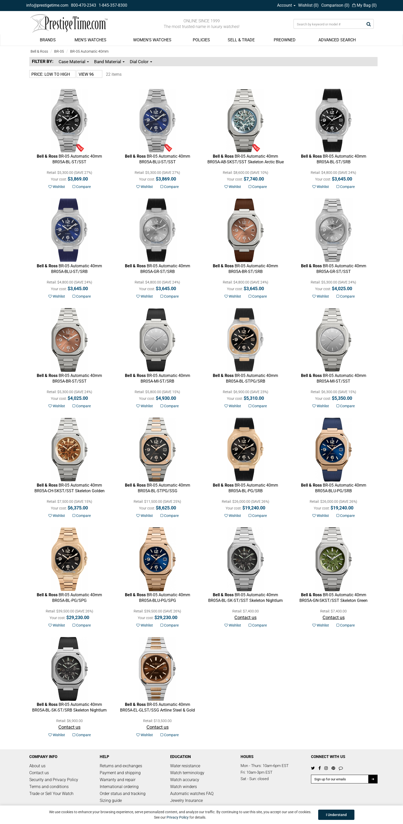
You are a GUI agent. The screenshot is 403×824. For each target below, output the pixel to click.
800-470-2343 (83, 5)
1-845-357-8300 (113, 5)
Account (286, 5)
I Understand (336, 815)
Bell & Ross (39, 51)
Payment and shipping (120, 772)
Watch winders (183, 786)
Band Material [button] (109, 61)
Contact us (39, 772)
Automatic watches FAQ (192, 793)
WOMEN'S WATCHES (152, 39)
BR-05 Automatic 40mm (89, 51)
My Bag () (364, 5)
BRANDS (48, 39)
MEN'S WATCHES (90, 39)
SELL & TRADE (241, 39)
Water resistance (185, 765)
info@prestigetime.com (47, 5)
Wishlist (56, 187)
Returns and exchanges (121, 765)
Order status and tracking (122, 793)
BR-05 (59, 51)
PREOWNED (285, 39)
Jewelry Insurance (186, 800)
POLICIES (201, 39)
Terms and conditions (49, 786)
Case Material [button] (74, 61)
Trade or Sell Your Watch (51, 793)
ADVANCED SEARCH (337, 39)
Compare (81, 187)
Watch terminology (187, 772)
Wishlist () (308, 5)
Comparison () (335, 5)
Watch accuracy (184, 779)
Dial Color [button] (141, 61)
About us (37, 765)
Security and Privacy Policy (53, 779)
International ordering (119, 786)
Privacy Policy (178, 817)
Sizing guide (111, 800)
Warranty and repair (117, 779)
